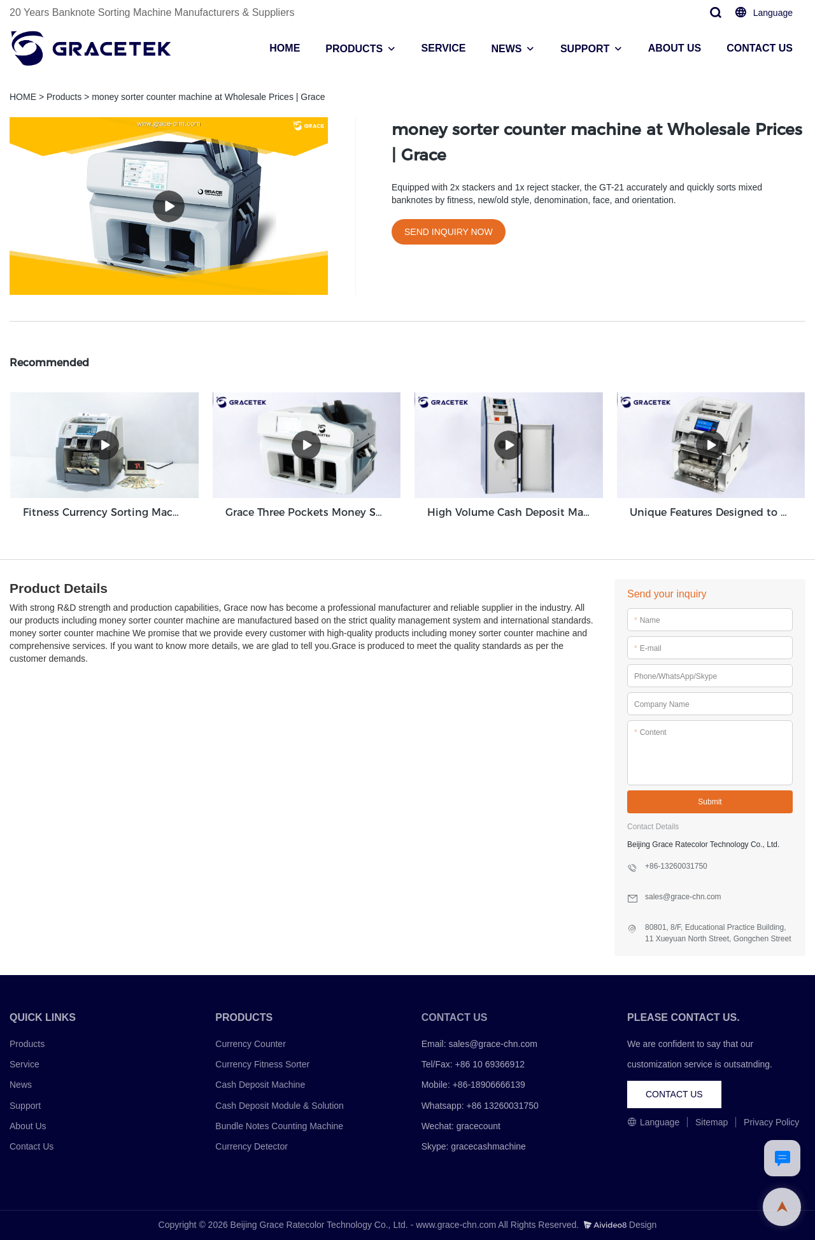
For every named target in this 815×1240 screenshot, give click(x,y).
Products (64, 97)
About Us (28, 1126)
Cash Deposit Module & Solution (279, 1106)
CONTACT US (759, 48)
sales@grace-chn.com (492, 1044)
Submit (709, 801)
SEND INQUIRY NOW (448, 232)
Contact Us (31, 1146)
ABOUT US (675, 48)
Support (25, 1106)
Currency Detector (251, 1146)
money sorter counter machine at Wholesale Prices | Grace (208, 97)
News (21, 1085)
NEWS (506, 48)
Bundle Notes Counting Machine (279, 1126)
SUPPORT (584, 48)
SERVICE (444, 48)
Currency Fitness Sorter (262, 1064)
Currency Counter (250, 1044)
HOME (284, 48)
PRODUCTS (354, 48)
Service (24, 1064)
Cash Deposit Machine (260, 1085)
